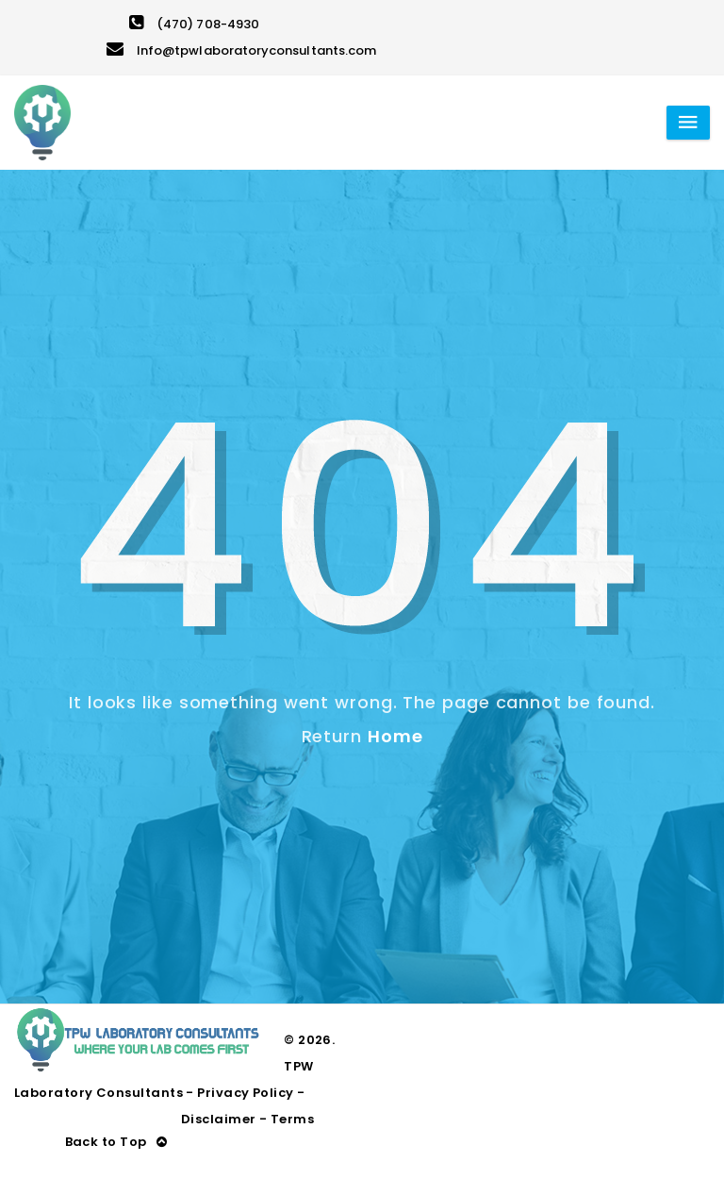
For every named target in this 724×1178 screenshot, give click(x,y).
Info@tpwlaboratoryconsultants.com (241, 50)
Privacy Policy (245, 1093)
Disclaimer (218, 1119)
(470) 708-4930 (194, 24)
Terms (292, 1119)
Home (395, 736)
